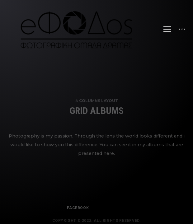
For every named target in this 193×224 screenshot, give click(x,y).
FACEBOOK (78, 211)
